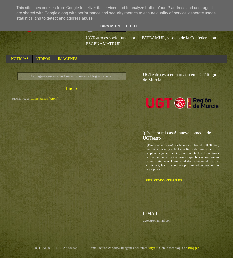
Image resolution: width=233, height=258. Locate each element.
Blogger (193, 248)
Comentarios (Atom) (45, 98)
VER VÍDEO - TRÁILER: (165, 180)
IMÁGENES (67, 59)
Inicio (71, 88)
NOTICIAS (20, 59)
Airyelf (153, 248)
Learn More (109, 26)
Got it (131, 26)
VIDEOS (43, 59)
